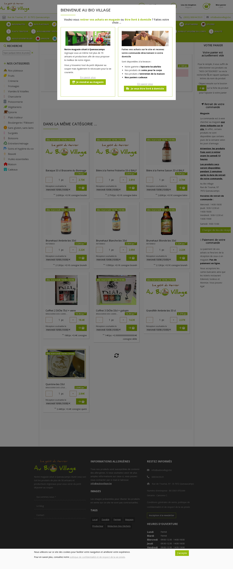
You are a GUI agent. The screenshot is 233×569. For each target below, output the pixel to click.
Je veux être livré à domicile (145, 88)
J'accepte (182, 553)
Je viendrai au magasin (88, 82)
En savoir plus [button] (88, 77)
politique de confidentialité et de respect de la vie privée (97, 557)
